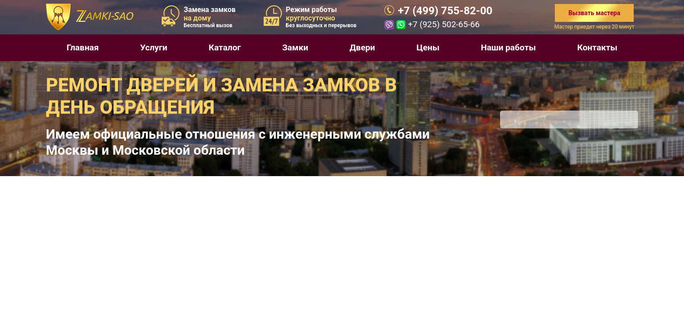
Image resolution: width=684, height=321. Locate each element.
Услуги (153, 47)
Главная (82, 47)
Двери (362, 47)
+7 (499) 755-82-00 (445, 10)
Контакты (597, 47)
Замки (295, 47)
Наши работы (508, 47)
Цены (428, 47)
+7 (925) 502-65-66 (444, 24)
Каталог (225, 47)
